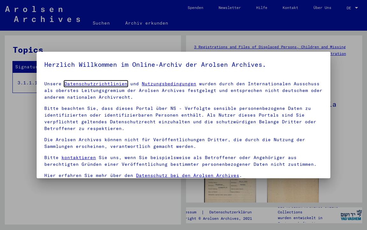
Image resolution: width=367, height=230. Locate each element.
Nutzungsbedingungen (169, 84)
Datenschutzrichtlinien (95, 84)
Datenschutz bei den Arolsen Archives (187, 175)
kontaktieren (78, 157)
